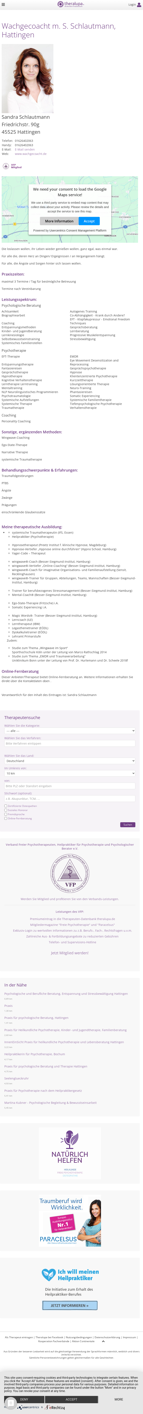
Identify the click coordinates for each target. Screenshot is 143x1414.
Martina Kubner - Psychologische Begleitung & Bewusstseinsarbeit (50, 1103)
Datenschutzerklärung (107, 1337)
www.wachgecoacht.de (31, 154)
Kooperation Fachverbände (53, 1341)
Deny (24, 1400)
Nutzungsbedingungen (79, 1337)
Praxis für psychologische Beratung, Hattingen (36, 1018)
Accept (89, 221)
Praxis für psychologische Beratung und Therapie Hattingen (45, 1066)
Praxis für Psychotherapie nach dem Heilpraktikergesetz (43, 1091)
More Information (59, 221)
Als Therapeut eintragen (19, 1337)
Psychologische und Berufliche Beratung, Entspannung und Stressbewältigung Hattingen (66, 994)
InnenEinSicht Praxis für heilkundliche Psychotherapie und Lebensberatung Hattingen (64, 1042)
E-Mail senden (25, 149)
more (119, 1400)
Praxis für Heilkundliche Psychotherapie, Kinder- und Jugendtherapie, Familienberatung (65, 1030)
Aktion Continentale (83, 1341)
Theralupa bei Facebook (49, 1337)
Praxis (8, 1006)
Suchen (128, 824)
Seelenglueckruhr (16, 1078)
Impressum (129, 1337)
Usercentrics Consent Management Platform (77, 230)
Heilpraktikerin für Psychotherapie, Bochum (34, 1054)
